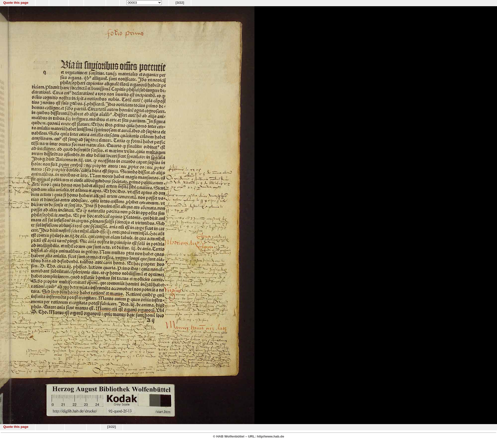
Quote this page (15, 2)
